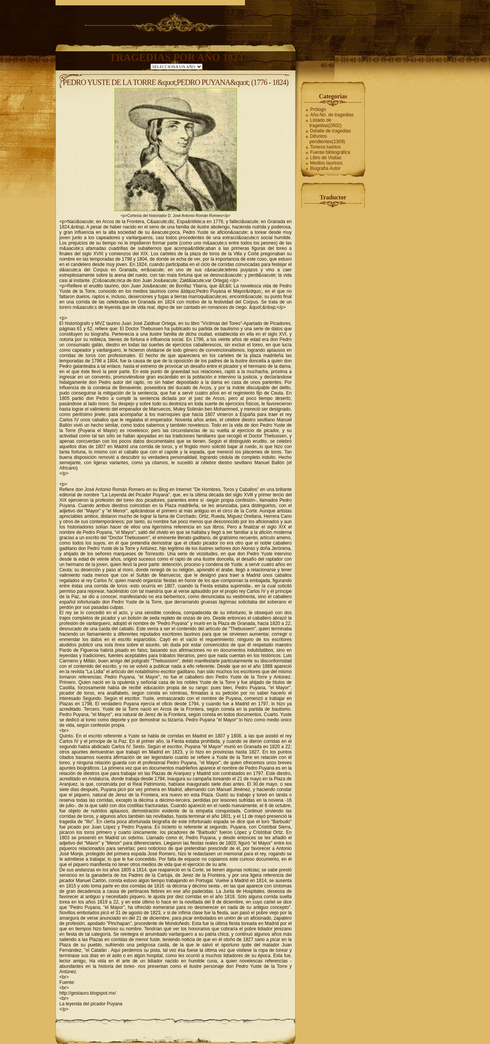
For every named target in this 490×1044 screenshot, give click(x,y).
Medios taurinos (326, 163)
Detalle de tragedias (330, 131)
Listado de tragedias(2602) (325, 122)
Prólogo (318, 109)
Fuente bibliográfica (330, 152)
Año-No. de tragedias (331, 114)
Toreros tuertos (325, 147)
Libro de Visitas (325, 157)
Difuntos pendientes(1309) (327, 139)
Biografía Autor (325, 168)
